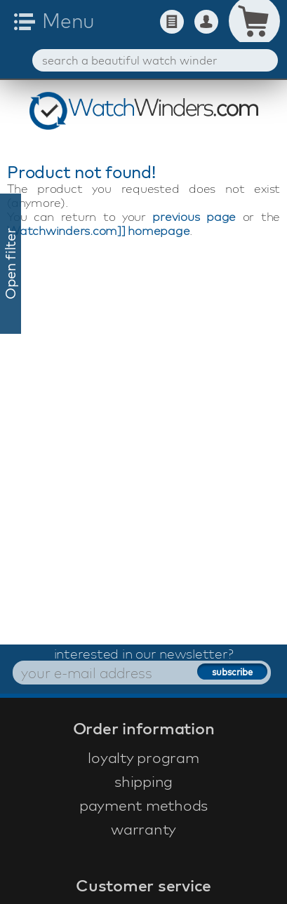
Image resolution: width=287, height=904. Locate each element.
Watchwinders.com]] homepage (98, 230)
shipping (143, 781)
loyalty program (143, 757)
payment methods (143, 805)
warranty (143, 829)
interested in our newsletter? (144, 654)
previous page (194, 216)
